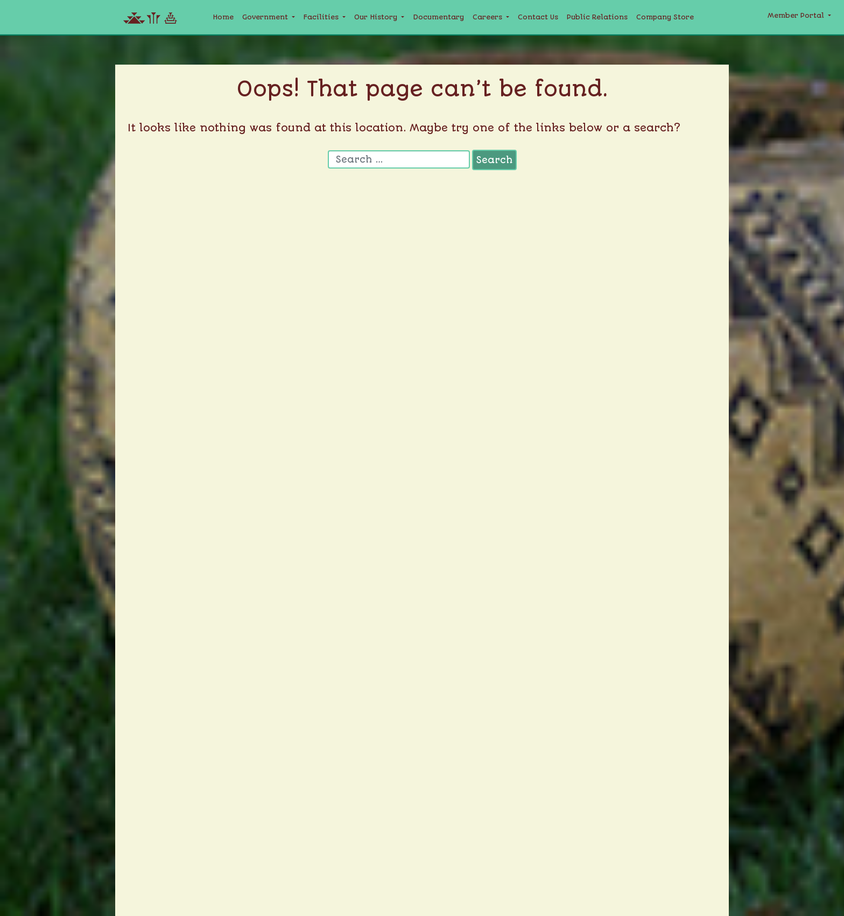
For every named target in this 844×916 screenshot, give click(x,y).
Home (223, 17)
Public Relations (597, 17)
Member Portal (797, 15)
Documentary (438, 17)
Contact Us (538, 17)
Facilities (322, 17)
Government (266, 17)
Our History (376, 17)
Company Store (665, 17)
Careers (488, 17)
